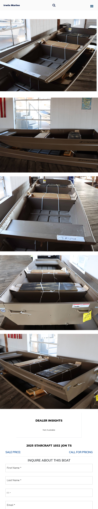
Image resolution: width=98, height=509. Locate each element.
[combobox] (8, 493)
